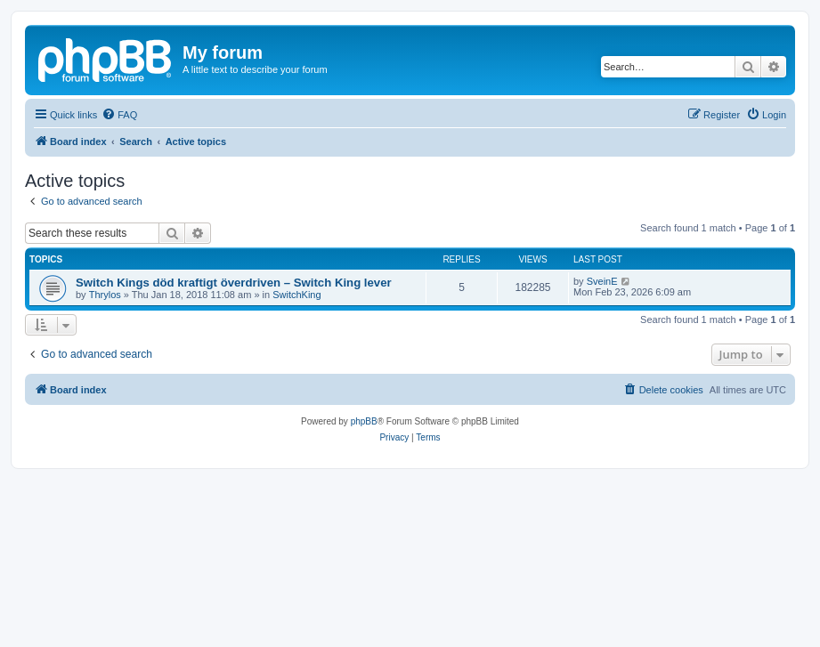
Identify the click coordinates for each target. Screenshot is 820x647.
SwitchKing (296, 294)
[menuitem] (119, 114)
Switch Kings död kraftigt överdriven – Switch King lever (234, 282)
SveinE (602, 281)
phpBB (364, 421)
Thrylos (105, 294)
